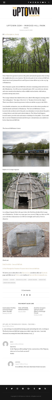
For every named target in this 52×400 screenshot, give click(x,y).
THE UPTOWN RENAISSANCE (23, 308)
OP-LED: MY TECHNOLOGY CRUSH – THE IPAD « (19, 324)
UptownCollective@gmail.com (38, 275)
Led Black (7, 34)
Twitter (17, 275)
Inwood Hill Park (21, 279)
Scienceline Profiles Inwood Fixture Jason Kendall (9, 309)
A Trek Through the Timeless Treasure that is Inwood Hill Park (21, 268)
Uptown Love (26, 273)
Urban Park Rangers (9, 282)
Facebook (44, 273)
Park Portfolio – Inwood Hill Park (12, 264)
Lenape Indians (32, 279)
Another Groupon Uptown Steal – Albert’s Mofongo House (39, 310)
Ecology (5, 279)
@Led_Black (14, 34)
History (12, 279)
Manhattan (42, 279)
